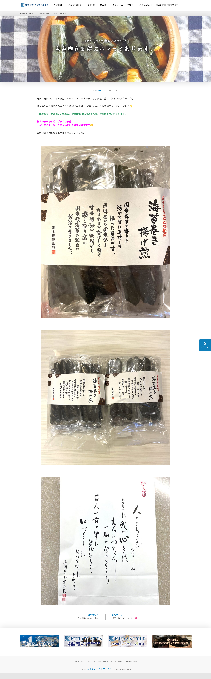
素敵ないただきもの (116, 42)
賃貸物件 (91, 5)
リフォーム (117, 5)
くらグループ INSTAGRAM (126, 667)
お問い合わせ (145, 5)
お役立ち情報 (75, 5)
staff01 (99, 96)
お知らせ (89, 42)
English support (167, 5)
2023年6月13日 (111, 96)
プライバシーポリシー (83, 667)
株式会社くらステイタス (99, 675)
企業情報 (58, 5)
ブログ (130, 5)
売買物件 (104, 5)
